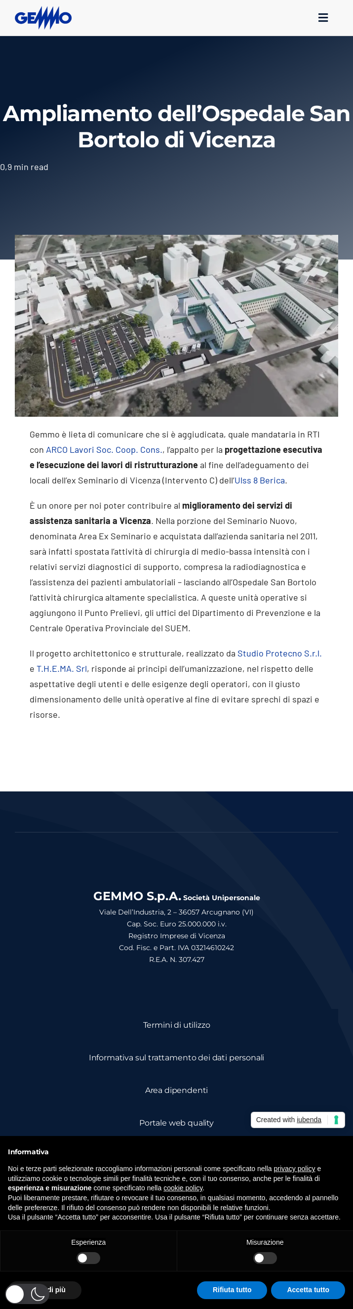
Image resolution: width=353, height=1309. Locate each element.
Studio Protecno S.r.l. (279, 653)
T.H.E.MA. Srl (62, 668)
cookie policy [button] (182, 1188)
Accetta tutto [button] (308, 1290)
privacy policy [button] (294, 1169)
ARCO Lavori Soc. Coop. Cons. (104, 449)
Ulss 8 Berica (260, 480)
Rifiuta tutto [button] (232, 1290)
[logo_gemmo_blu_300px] (43, 10)
